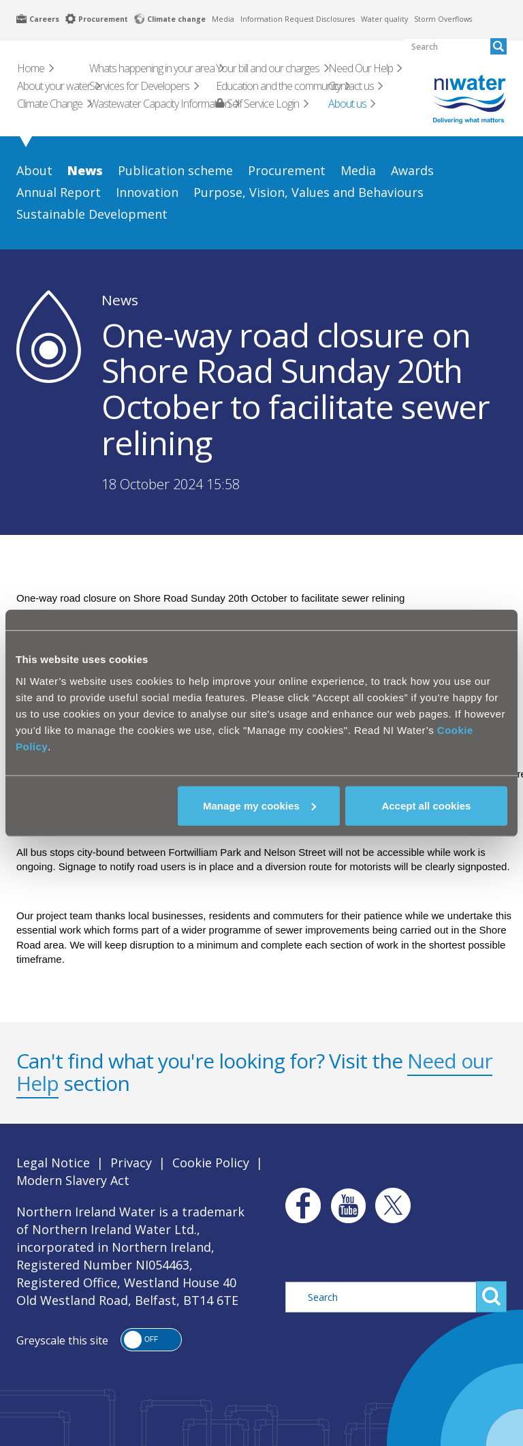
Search (491, 1296)
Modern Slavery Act (72, 1180)
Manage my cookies (259, 805)
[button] (151, 1339)
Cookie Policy (210, 1162)
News (119, 299)
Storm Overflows (443, 19)
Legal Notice (53, 1162)
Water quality (384, 19)
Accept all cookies (426, 805)
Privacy (131, 1162)
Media (223, 19)
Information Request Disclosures (297, 19)
